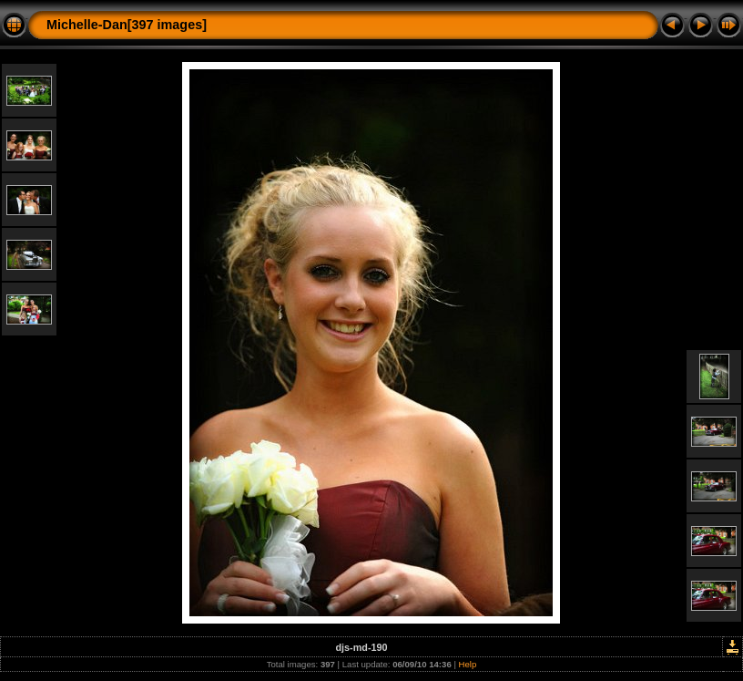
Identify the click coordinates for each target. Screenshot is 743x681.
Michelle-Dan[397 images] (126, 24)
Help (468, 664)
